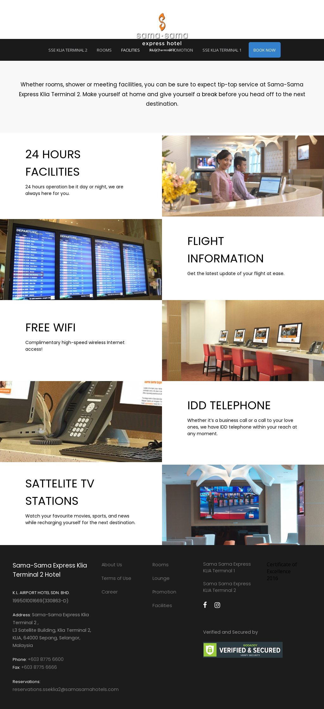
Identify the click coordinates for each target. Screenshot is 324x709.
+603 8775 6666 (39, 667)
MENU (31, 22)
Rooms (161, 565)
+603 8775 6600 (46, 659)
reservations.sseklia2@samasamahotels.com (66, 689)
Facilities (162, 605)
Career (110, 592)
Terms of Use (116, 578)
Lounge (161, 578)
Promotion (164, 592)
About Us (112, 565)
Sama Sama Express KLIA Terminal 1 (227, 567)
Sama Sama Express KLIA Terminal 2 (227, 586)
